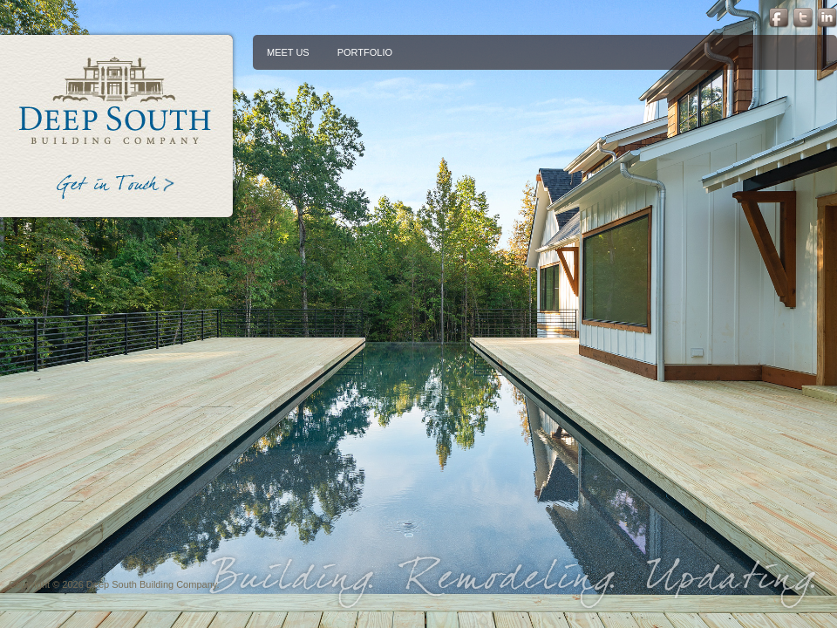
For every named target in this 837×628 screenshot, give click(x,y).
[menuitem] (288, 52)
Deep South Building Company (116, 98)
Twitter (802, 17)
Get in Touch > (116, 189)
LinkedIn (827, 17)
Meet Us (288, 52)
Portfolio (364, 52)
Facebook (776, 17)
